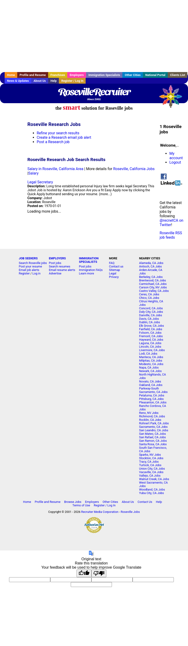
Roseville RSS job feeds (171, 235)
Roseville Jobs (130, 512)
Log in (36, 273)
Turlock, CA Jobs (150, 465)
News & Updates (18, 80)
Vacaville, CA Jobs (151, 472)
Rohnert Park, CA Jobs (154, 423)
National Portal (155, 75)
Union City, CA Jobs (152, 468)
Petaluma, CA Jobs (151, 395)
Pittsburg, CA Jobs (151, 399)
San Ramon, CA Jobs (153, 440)
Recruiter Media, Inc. (173, 99)
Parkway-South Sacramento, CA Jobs (153, 390)
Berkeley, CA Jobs (151, 277)
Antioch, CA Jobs (150, 266)
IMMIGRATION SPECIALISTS (88, 260)
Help (53, 80)
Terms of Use (81, 505)
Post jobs (55, 263)
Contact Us (145, 502)
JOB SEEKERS (28, 258)
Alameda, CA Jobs (151, 263)
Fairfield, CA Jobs (150, 329)
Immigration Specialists (104, 75)
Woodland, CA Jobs (152, 489)
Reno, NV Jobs (148, 413)
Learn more (86, 273)
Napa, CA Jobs (149, 367)
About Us (40, 80)
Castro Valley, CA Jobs (154, 291)
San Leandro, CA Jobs (153, 430)
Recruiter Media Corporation (99, 512)
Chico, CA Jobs (149, 298)
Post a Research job (53, 142)
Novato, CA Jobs (150, 381)
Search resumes (59, 266)
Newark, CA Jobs (150, 371)
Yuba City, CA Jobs (151, 493)
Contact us (116, 266)
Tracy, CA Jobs (149, 461)
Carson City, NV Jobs (153, 287)
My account (176, 155)
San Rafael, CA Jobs (152, 437)
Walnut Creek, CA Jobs (154, 479)
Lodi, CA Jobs (148, 353)
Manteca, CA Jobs (151, 357)
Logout (175, 162)
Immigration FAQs (91, 270)
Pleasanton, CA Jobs (153, 402)
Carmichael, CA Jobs (153, 284)
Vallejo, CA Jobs (150, 475)
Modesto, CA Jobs (151, 364)
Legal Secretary (40, 182)
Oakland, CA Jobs (150, 385)
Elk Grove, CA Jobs (151, 325)
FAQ (111, 263)
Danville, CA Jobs (150, 315)
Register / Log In (72, 80)
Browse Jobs (72, 502)
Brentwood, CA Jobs (152, 280)
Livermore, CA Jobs (152, 350)
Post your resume (30, 266)
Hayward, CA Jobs (151, 339)
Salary (33, 173)
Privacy (114, 277)
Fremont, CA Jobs (151, 336)
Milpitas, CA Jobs (150, 360)
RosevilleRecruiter (94, 92)
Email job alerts (29, 270)
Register (24, 273)
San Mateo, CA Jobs (152, 433)
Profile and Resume (33, 75)
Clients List (177, 75)
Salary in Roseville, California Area (55, 169)
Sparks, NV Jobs (150, 454)
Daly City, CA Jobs (151, 311)
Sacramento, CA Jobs (153, 426)
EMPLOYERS (57, 258)
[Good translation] (84, 573)
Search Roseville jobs (33, 263)
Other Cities (133, 75)
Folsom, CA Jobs (150, 332)
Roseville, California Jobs (133, 169)
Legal (112, 273)
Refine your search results (58, 133)
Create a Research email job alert (64, 137)
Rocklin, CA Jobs (150, 420)
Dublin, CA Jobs (149, 322)
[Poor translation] (98, 573)
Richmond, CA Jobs (152, 416)
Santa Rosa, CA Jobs (153, 444)
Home (11, 75)
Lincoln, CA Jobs (150, 346)
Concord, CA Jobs (151, 308)
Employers (77, 75)
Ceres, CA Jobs (149, 294)
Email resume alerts (62, 270)
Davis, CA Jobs (149, 318)
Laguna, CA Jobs (150, 343)
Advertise (55, 273)
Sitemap (114, 270)
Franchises (57, 75)
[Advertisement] (94, 36)
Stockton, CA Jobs (151, 458)
